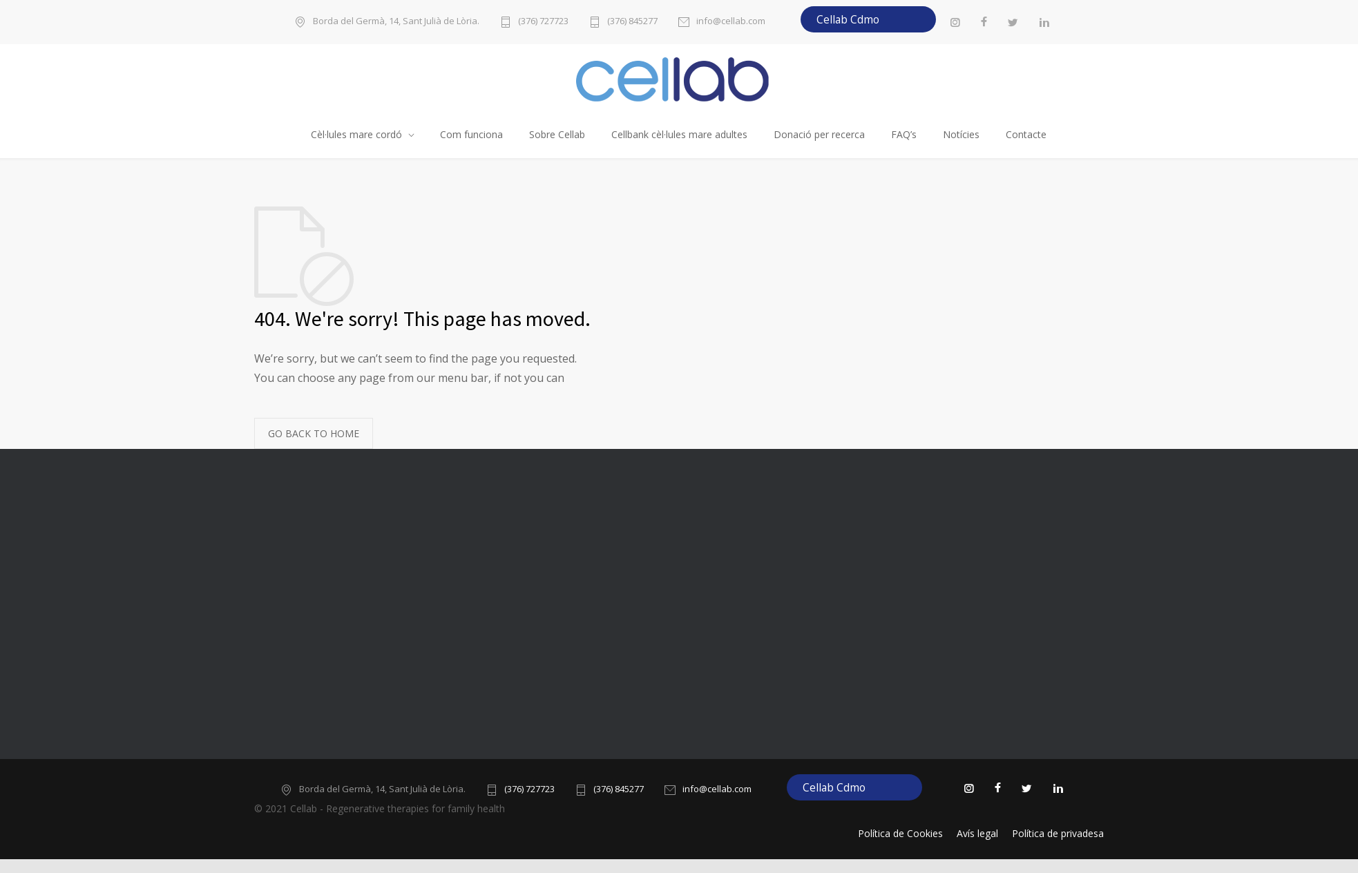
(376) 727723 (543, 22)
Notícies (961, 134)
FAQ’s (904, 134)
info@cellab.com (730, 22)
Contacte (1026, 134)
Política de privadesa (1058, 833)
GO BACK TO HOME (313, 433)
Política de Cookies (900, 833)
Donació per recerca (819, 134)
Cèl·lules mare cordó (356, 134)
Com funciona (471, 134)
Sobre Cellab (557, 134)
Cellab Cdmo (847, 19)
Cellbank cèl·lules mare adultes (679, 134)
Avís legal (977, 833)
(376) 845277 (632, 22)
